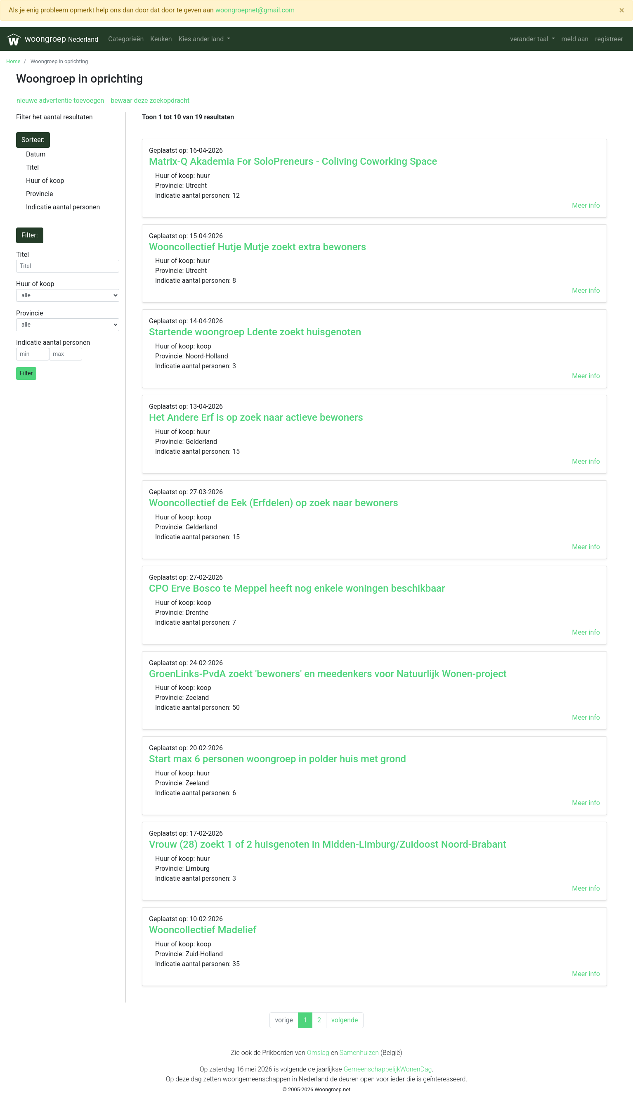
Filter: (29, 235)
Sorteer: (33, 140)
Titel (32, 167)
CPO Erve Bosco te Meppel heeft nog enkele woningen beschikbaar (297, 588)
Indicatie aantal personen (63, 207)
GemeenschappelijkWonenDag (387, 1069)
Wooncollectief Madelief (202, 930)
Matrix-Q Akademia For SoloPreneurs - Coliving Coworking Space (293, 161)
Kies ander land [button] (202, 39)
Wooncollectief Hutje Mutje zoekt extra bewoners (257, 247)
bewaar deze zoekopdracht (149, 100)
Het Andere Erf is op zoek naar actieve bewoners (256, 417)
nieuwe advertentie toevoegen (60, 100)
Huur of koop (45, 181)
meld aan (575, 39)
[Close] (622, 10)
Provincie (39, 194)
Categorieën (126, 39)
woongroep (52, 39)
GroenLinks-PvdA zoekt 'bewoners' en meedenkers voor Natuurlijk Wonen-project (328, 674)
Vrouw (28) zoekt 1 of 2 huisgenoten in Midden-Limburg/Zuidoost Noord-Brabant (327, 844)
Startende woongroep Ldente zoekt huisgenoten (255, 332)
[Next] (344, 1020)
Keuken (161, 39)
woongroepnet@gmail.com (255, 10)
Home (13, 61)
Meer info (586, 205)
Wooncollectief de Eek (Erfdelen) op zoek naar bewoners (273, 503)
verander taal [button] (530, 39)
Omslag (318, 1053)
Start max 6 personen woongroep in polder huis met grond (277, 759)
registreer (609, 39)
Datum (35, 154)
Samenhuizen (359, 1053)
